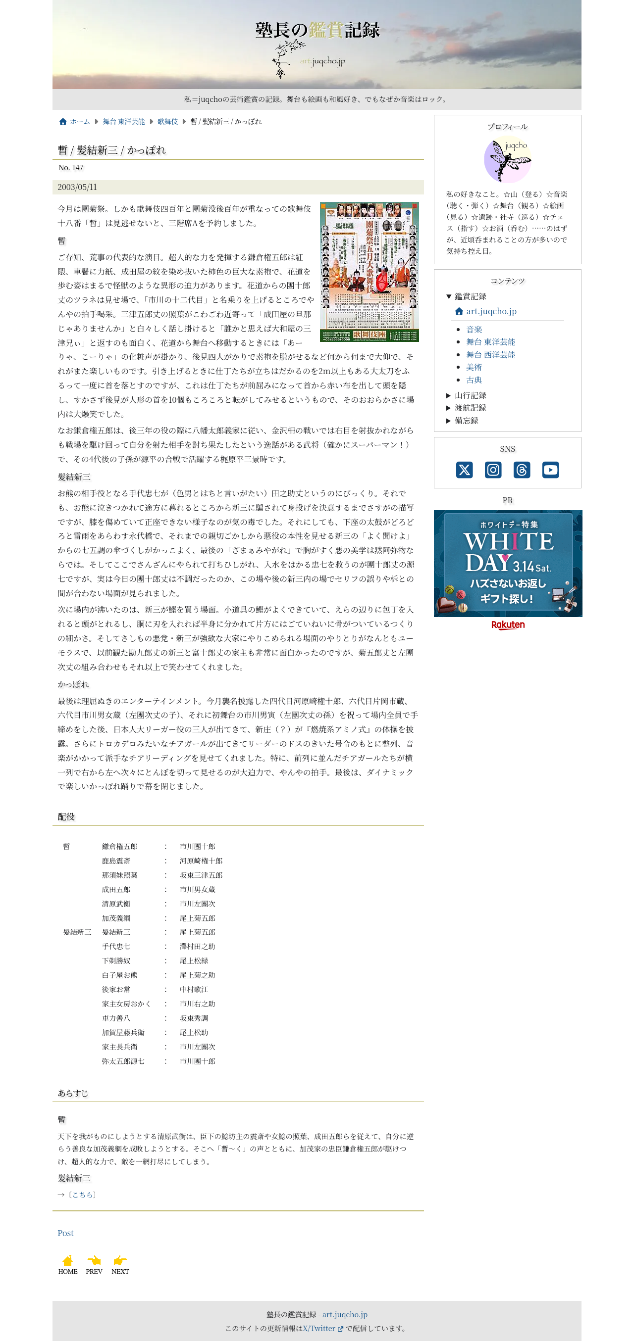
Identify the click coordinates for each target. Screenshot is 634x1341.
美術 (474, 367)
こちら (82, 1194)
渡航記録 (470, 407)
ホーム (74, 121)
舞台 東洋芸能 (124, 121)
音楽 (474, 329)
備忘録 (466, 420)
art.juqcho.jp (485, 311)
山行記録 (470, 395)
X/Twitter (319, 1328)
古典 (474, 379)
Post (65, 1233)
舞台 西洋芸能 (491, 354)
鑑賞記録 (470, 296)
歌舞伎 (168, 121)
